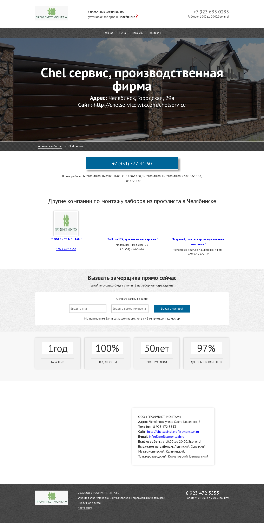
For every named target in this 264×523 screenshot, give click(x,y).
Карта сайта (85, 508)
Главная (108, 33)
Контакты (155, 33)
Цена (122, 33)
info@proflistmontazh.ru (166, 436)
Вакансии (137, 33)
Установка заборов (50, 146)
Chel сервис (76, 146)
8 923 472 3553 (66, 249)
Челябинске (127, 17)
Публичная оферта (89, 503)
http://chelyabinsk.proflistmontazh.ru (173, 431)
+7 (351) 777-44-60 (132, 163)
